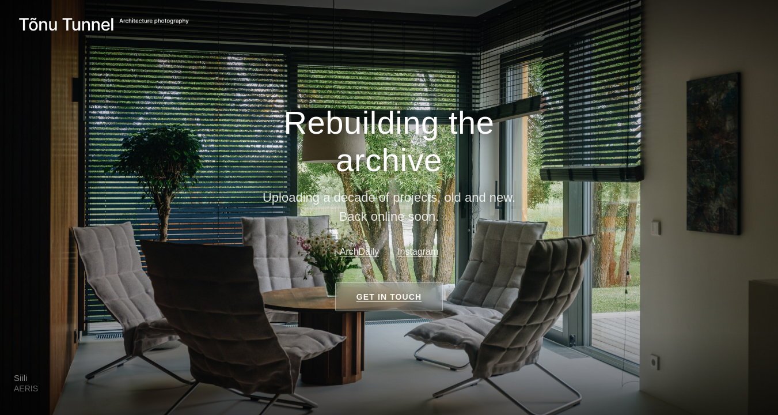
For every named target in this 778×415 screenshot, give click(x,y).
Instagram (417, 251)
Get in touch (389, 296)
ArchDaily (359, 251)
